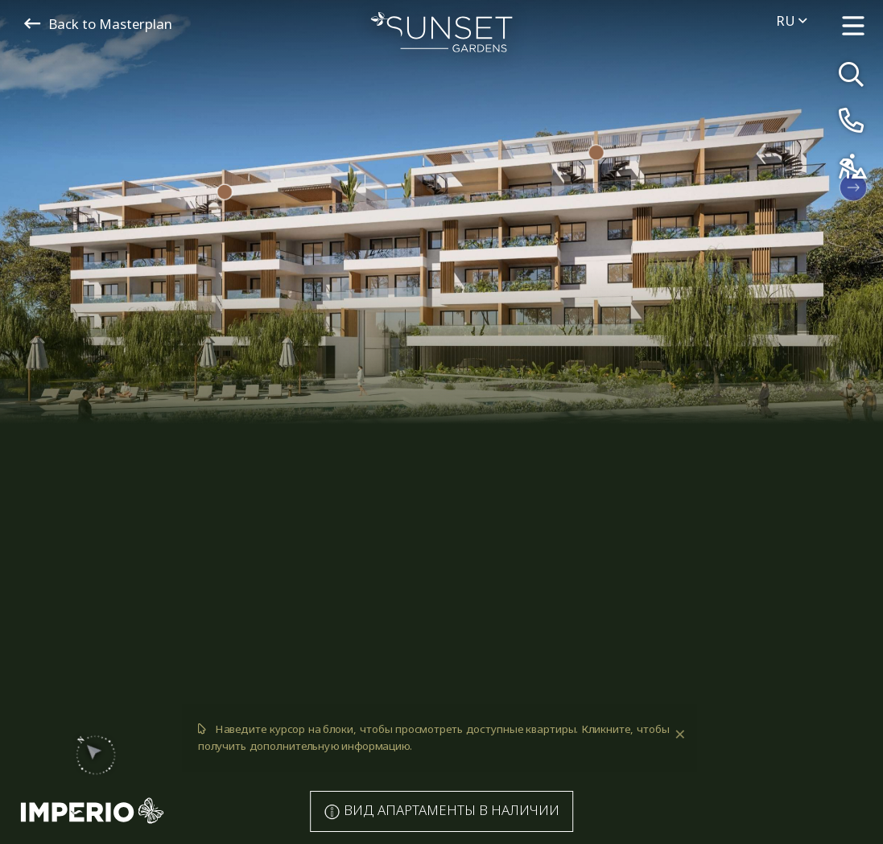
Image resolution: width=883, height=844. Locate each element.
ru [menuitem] (791, 20)
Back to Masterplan (98, 23)
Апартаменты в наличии (441, 810)
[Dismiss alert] (678, 734)
